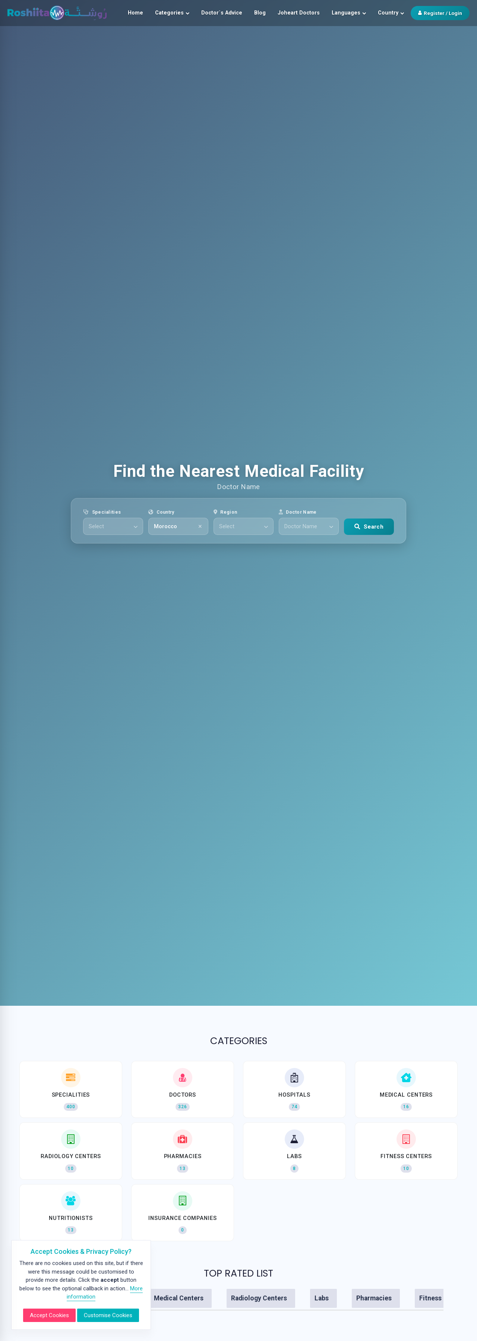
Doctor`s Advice (221, 13)
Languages (349, 13)
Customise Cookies (108, 1315)
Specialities (102, 512)
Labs (322, 1298)
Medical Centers (178, 1298)
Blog (260, 13)
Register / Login (440, 13)
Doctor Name (298, 512)
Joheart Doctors (299, 13)
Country (391, 13)
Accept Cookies (49, 1315)
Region (225, 512)
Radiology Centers (259, 1298)
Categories (172, 13)
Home (135, 13)
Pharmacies (374, 1298)
